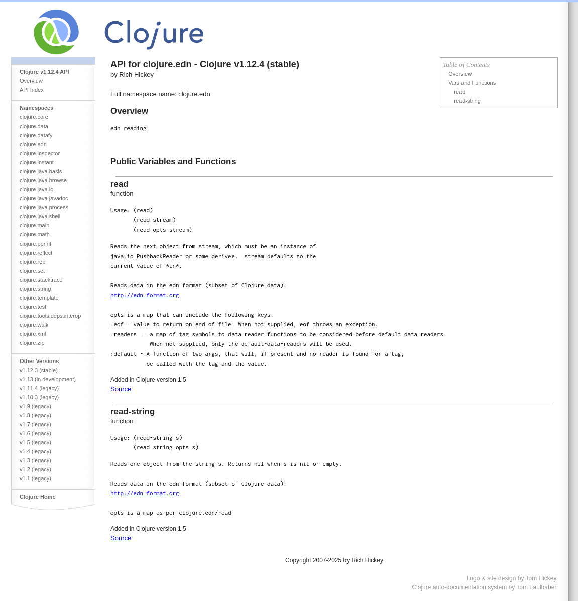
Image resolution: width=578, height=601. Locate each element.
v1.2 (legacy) (35, 469)
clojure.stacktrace (41, 280)
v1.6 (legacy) (35, 433)
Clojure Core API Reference (155, 29)
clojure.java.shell (40, 216)
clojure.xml (33, 334)
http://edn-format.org (144, 295)
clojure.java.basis (41, 171)
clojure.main (34, 225)
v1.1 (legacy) (35, 478)
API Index (32, 90)
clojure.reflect (36, 253)
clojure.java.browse (43, 180)
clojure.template (39, 298)
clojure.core (34, 117)
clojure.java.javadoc (44, 198)
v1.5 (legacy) (35, 442)
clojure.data (34, 126)
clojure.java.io (36, 189)
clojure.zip (32, 343)
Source (120, 389)
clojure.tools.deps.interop (50, 316)
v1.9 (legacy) (35, 406)
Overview (31, 81)
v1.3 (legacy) (35, 460)
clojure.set (32, 271)
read (459, 92)
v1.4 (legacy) (35, 451)
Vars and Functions (472, 83)
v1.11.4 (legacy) (39, 388)
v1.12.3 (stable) (39, 370)
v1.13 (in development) (48, 379)
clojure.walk (34, 325)
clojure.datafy (36, 135)
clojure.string (35, 289)
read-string (467, 101)
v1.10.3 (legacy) (39, 397)
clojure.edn (33, 144)
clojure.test (33, 307)
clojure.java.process (44, 207)
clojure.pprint (35, 244)
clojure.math (35, 234)
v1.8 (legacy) (35, 415)
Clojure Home (38, 497)
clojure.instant (37, 162)
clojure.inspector (40, 153)
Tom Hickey (541, 578)
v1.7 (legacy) (35, 424)
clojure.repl (33, 262)
